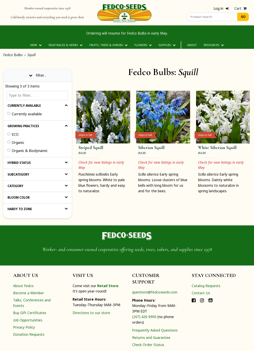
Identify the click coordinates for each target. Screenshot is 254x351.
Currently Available (38, 106)
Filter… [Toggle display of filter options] (37, 75)
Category (38, 186)
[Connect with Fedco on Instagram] (202, 300)
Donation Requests (28, 334)
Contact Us (201, 292)
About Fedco (23, 285)
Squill (31, 54)
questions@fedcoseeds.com (154, 292)
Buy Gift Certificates (29, 312)
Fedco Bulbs (13, 54)
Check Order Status (148, 344)
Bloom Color (38, 197)
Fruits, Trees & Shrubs (108, 45)
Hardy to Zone (38, 209)
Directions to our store (91, 312)
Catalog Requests (206, 285)
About (192, 45)
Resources (214, 45)
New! (35, 45)
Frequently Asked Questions (155, 330)
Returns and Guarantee (151, 337)
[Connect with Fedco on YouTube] (211, 300)
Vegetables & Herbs (65, 45)
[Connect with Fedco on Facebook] (194, 300)
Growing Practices (38, 126)
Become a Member (28, 292)
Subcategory (38, 174)
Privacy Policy (24, 327)
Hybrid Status (38, 163)
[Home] (124, 12)
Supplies (167, 45)
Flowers (143, 45)
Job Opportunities (27, 320)
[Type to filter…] (37, 95)
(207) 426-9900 (144, 316)
